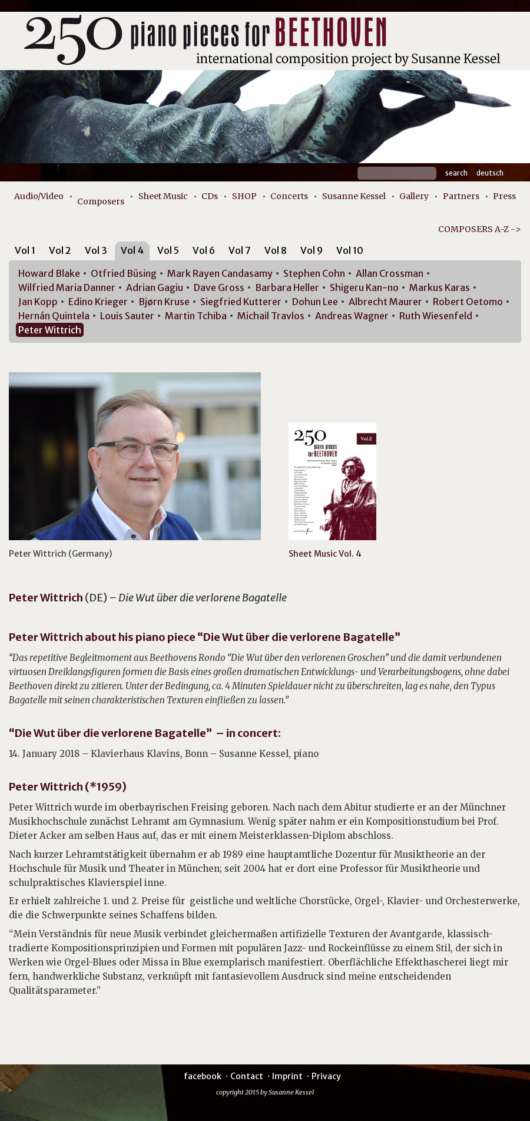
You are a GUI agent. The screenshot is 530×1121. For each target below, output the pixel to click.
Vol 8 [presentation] (275, 250)
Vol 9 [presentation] (311, 250)
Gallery (414, 196)
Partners (461, 196)
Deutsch (490, 172)
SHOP (244, 196)
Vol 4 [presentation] (132, 250)
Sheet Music (163, 196)
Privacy (326, 1076)
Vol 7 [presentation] (239, 250)
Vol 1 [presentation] (25, 250)
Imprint (287, 1076)
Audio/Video (39, 196)
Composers (100, 201)
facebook (202, 1076)
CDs (209, 196)
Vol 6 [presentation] (204, 250)
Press (504, 196)
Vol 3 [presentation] (96, 250)
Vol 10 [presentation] (349, 250)
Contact (246, 1076)
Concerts (289, 196)
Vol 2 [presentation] (60, 250)
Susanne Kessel (354, 196)
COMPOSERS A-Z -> (479, 229)
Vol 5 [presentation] (168, 250)
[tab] (25, 252)
